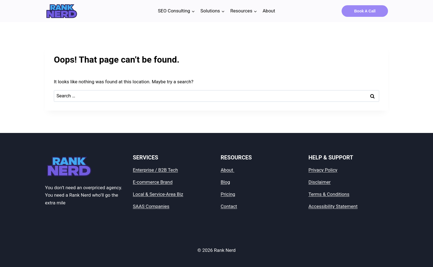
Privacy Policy (322, 170)
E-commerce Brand (153, 182)
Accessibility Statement (333, 206)
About (269, 11)
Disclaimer (319, 182)
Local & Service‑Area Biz (158, 194)
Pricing (228, 194)
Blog (225, 182)
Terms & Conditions (328, 194)
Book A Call (365, 11)
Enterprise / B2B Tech (155, 170)
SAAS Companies (151, 206)
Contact (229, 206)
